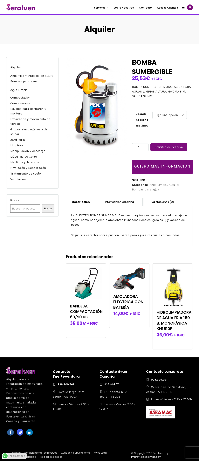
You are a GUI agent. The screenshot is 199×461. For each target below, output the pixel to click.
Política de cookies (51, 456)
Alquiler (174, 185)
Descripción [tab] (81, 202)
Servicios (99, 8)
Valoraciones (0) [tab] (162, 202)
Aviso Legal (100, 452)
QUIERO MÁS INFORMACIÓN (162, 166)
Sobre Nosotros (123, 8)
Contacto (145, 8)
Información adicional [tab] (119, 202)
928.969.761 (66, 384)
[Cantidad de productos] (140, 147)
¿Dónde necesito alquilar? (142, 119)
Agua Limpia (158, 185)
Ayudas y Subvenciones (75, 452)
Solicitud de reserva (169, 147)
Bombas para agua (145, 189)
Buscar (14, 200)
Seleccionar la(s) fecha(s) (86, 330)
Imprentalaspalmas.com (146, 456)
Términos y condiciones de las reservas (33, 452)
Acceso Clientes (167, 8)
